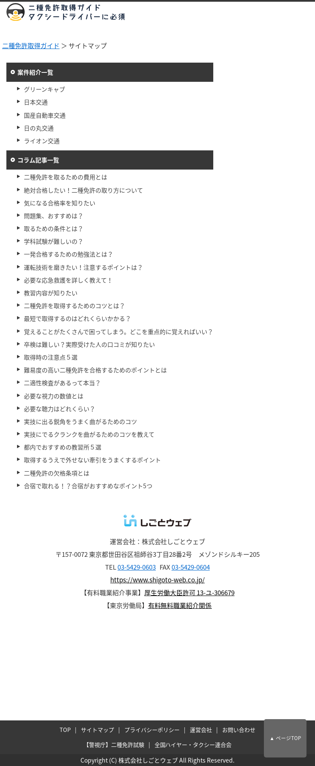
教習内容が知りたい (50, 292)
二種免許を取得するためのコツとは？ (74, 305)
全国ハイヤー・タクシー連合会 (193, 744)
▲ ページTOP (285, 738)
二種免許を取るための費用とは (65, 177)
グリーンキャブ (44, 89)
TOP (65, 730)
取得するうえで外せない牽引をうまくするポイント (92, 459)
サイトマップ (97, 730)
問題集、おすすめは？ (53, 215)
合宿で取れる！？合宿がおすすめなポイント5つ (88, 485)
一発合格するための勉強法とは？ (68, 254)
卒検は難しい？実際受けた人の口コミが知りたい (89, 344)
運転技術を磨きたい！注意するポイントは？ (83, 267)
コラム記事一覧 (38, 160)
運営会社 (201, 730)
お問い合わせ (238, 730)
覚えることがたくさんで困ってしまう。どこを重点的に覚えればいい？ (118, 331)
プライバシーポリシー (152, 730)
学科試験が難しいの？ (53, 241)
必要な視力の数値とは (53, 396)
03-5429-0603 (136, 567)
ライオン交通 (42, 140)
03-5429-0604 (191, 567)
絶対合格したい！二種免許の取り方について (83, 190)
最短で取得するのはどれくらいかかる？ (77, 318)
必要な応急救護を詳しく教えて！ (68, 280)
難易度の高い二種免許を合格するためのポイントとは (95, 370)
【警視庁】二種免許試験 (113, 744)
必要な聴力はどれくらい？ (59, 408)
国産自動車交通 (45, 115)
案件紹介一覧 (35, 72)
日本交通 (36, 102)
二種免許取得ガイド (31, 45)
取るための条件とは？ (53, 228)
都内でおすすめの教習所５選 (62, 447)
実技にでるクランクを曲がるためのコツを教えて (89, 434)
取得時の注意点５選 (50, 357)
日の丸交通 (39, 128)
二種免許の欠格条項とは (56, 473)
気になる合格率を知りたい (59, 203)
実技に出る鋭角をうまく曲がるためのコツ (80, 421)
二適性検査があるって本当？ (62, 382)
